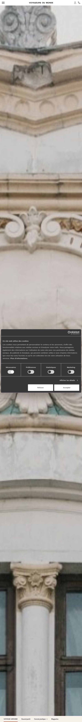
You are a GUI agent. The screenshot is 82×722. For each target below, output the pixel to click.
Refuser (40, 388)
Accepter (66, 388)
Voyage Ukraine (11, 719)
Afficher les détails (67, 380)
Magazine (54, 719)
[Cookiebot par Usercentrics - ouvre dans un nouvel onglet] (69, 332)
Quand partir (25, 719)
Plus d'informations (18, 358)
